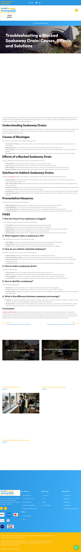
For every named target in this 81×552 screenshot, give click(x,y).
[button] (76, 10)
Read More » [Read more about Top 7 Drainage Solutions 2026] (5, 389)
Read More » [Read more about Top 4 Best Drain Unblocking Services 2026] (44, 389)
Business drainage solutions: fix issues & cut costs (15, 440)
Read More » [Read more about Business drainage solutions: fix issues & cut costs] (5, 442)
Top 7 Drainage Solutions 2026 (10, 387)
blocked (12, 176)
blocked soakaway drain (10, 312)
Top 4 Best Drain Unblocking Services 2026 (53, 387)
